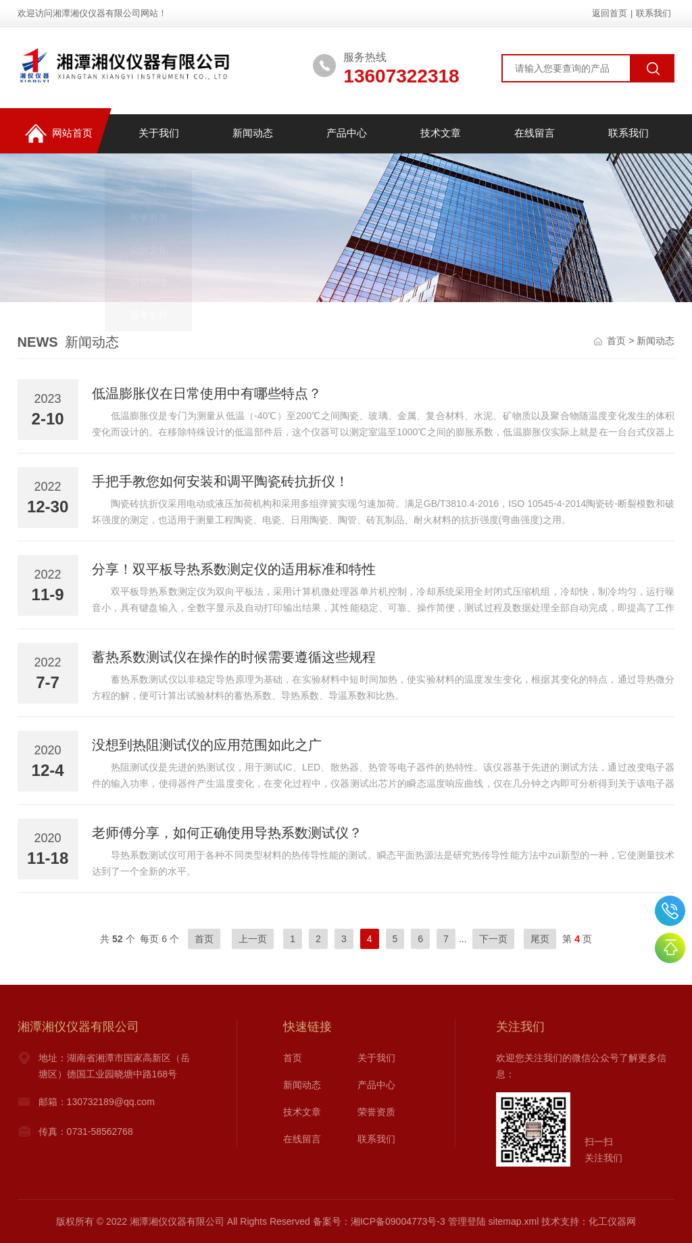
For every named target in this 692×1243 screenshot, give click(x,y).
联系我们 (653, 13)
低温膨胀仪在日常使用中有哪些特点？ (207, 393)
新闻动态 (252, 133)
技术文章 (440, 133)
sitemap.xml (514, 1221)
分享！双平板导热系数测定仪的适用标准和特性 (234, 569)
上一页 (253, 938)
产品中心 (346, 133)
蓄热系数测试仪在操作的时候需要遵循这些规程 (234, 657)
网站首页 (58, 134)
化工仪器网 (612, 1221)
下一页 (493, 938)
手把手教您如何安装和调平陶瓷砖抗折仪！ (220, 481)
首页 (616, 340)
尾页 (539, 938)
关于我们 (158, 133)
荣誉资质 (376, 1111)
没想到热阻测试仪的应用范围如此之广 (207, 744)
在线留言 (534, 133)
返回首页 (609, 13)
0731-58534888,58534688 (670, 911)
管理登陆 (467, 1221)
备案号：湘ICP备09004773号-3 (379, 1221)
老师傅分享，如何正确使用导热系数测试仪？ (227, 832)
